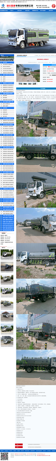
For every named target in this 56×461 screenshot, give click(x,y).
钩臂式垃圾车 (5, 114)
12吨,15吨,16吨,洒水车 (7, 68)
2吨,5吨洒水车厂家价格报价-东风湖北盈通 (6, 127)
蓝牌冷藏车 (5, 95)
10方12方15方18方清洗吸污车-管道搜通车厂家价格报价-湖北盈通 (7, 180)
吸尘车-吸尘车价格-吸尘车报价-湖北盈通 (6, 168)
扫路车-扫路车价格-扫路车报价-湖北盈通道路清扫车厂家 (6, 166)
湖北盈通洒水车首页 (4, 10)
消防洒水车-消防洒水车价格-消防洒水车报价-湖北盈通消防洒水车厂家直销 (6, 73)
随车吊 (44, 450)
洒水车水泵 (27, 450)
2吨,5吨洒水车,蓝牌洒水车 (8, 64)
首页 (39, 55)
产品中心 (11, 10)
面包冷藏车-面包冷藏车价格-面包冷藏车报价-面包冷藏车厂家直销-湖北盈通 (7, 137)
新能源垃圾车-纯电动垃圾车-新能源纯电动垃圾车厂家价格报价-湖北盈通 (6, 89)
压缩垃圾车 (5, 110)
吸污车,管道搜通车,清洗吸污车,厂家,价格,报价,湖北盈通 (6, 185)
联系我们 (53, 450)
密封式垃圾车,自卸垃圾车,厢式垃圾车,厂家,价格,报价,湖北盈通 (7, 162)
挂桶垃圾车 (5, 112)
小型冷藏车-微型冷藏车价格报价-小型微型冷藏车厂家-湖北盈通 (7, 139)
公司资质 (48, 450)
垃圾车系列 (51, 10)
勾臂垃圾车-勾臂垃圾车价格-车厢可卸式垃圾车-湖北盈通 (6, 151)
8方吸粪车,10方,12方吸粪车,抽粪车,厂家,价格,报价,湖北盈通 (6, 176)
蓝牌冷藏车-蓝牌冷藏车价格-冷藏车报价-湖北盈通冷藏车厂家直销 (6, 141)
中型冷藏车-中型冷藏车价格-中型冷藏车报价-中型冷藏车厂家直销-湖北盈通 (7, 143)
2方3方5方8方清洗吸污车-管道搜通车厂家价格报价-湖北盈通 (7, 178)
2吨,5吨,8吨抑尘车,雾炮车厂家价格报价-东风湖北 (7, 205)
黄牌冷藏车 (5, 97)
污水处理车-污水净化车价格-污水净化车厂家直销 (6, 187)
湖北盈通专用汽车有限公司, (20, 455)
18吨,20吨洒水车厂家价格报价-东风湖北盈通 (6, 133)
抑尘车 (11, 450)
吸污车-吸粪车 (43, 10)
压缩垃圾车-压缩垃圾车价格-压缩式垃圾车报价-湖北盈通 (6, 149)
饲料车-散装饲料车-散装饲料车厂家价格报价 (6, 211)
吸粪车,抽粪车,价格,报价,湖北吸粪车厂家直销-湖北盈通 (7, 183)
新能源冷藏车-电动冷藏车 (7, 99)
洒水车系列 (20, 10)
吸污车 (22, 450)
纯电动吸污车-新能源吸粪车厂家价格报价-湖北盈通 (7, 91)
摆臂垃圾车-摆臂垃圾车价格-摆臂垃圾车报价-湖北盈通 (6, 160)
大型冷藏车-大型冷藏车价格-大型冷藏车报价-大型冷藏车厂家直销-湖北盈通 (7, 145)
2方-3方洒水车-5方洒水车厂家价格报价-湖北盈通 (7, 191)
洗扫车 (4, 78)
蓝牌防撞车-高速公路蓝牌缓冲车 (7, 120)
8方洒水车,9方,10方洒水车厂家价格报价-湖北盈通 (6, 193)
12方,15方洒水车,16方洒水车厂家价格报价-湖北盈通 (7, 195)
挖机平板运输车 (39, 450)
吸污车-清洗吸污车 (6, 103)
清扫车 (15, 450)
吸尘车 (4, 81)
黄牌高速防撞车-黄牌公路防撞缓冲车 (7, 122)
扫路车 (4, 76)
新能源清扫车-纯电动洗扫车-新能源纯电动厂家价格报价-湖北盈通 (6, 87)
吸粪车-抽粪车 (5, 105)
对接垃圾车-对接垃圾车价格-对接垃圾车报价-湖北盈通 (6, 156)
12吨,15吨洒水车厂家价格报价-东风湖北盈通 (6, 131)
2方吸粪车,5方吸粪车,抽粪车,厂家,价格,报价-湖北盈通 (7, 174)
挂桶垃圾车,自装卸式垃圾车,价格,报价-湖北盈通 (7, 154)
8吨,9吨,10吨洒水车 (6, 66)
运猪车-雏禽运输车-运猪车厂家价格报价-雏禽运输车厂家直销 (6, 214)
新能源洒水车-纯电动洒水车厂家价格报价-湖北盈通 (7, 85)
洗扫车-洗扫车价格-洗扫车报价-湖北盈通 (6, 170)
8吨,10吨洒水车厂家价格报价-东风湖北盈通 (7, 129)
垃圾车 (18, 450)
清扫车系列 (27, 10)
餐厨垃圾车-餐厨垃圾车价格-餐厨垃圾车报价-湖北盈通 (6, 158)
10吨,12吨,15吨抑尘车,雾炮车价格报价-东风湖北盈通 (7, 203)
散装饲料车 (33, 450)
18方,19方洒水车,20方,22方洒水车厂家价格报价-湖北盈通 (7, 197)
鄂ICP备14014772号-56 (29, 455)
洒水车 (17, 95)
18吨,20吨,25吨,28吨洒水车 (8, 70)
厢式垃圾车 (5, 116)
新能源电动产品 (35, 10)
